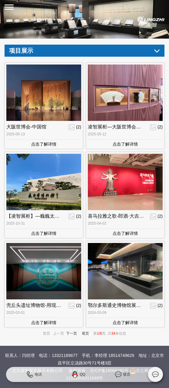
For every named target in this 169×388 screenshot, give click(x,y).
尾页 (85, 333)
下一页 (71, 333)
